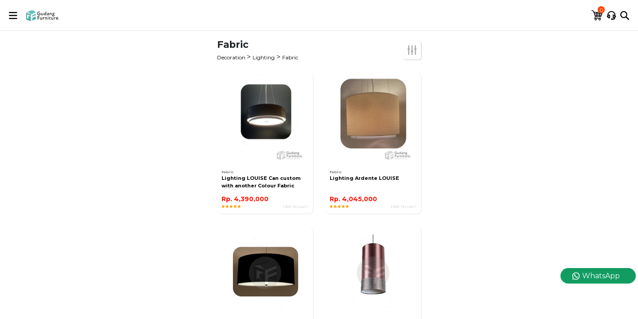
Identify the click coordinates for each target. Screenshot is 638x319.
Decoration (232, 57)
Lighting (264, 57)
